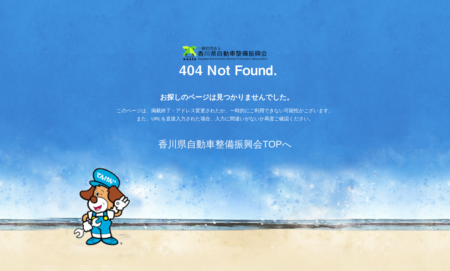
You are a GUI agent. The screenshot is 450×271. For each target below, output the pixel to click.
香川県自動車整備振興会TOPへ (225, 144)
